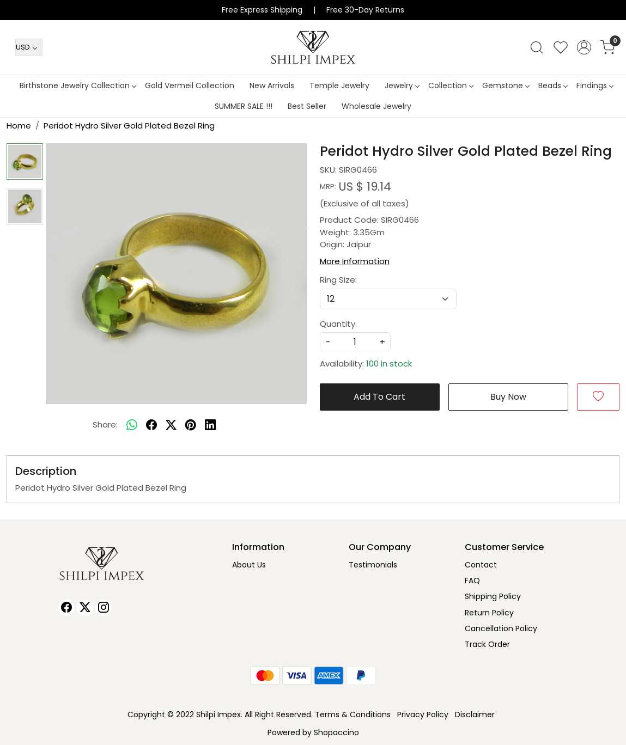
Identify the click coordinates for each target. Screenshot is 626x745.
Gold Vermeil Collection (189, 85)
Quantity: (338, 323)
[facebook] (151, 425)
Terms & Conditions (353, 714)
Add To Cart (379, 396)
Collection (450, 85)
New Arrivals (272, 85)
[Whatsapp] (132, 425)
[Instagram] (103, 608)
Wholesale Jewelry (376, 106)
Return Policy (489, 612)
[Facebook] (66, 608)
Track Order (487, 644)
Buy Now (508, 396)
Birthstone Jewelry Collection (78, 85)
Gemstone (505, 85)
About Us (249, 564)
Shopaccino (336, 732)
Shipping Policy (493, 596)
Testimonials (373, 564)
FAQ (472, 580)
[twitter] (171, 425)
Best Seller (307, 106)
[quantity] (355, 341)
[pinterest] (190, 425)
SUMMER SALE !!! (243, 106)
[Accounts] (584, 47)
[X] (85, 608)
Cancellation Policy (501, 628)
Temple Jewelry (339, 85)
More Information (355, 261)
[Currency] (28, 47)
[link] (537, 47)
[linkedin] (210, 425)
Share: (105, 424)
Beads (552, 85)
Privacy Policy (422, 714)
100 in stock (389, 363)
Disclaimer (475, 714)
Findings (594, 85)
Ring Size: (338, 279)
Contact (481, 564)
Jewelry (402, 85)
